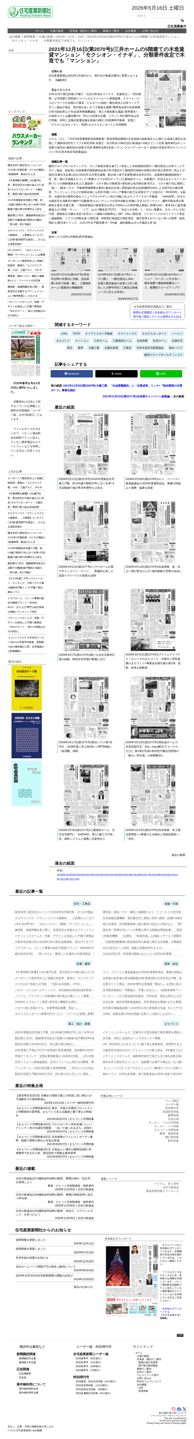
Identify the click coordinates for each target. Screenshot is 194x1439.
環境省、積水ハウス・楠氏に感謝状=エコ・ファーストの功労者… (143, 912)
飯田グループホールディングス (163, 354)
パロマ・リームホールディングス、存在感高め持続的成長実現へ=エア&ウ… (61, 990)
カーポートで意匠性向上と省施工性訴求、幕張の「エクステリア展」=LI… (60, 978)
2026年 (61, 874)
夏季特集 (173, 1115)
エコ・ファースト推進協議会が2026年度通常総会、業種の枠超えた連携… (148, 972)
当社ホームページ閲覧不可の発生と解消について (46, 1266)
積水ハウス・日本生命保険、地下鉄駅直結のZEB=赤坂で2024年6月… (145, 1073)
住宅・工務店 (82, 903)
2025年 (70, 874)
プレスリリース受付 (148, 1375)
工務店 (127, 347)
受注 (70, 347)
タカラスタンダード (154, 333)
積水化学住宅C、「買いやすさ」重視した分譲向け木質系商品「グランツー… (62, 953)
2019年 (128, 874)
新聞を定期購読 (142, 312)
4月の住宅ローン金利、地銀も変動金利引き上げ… (133, 947)
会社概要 (130, 30)
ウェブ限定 (172, 1100)
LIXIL (64, 333)
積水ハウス (176, 347)
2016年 (156, 874)
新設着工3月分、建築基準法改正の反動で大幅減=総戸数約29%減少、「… (60, 1038)
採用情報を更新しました (31, 1239)
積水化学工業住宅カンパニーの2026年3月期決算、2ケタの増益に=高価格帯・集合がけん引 (26, 169)
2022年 (99, 874)
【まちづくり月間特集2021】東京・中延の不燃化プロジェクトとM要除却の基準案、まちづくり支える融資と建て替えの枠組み (54, 1112)
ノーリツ (177, 333)
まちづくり (63, 340)
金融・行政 (171, 903)
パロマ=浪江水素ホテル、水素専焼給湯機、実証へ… (47, 1007)
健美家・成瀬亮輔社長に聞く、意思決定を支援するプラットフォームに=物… (62, 929)
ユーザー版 (73, 1102)
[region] (26, 78)
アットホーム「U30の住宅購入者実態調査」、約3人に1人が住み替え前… (60, 1068)
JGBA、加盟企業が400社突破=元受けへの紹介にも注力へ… (139, 1013)
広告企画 (173, 1119)
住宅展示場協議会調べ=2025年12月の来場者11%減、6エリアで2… (144, 1007)
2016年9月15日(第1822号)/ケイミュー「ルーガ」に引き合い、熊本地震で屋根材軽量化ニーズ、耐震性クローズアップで (164, 268)
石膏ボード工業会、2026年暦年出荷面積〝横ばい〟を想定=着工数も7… (147, 984)
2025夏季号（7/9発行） (88, 1370)
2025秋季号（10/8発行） (89, 1366)
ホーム (39, 30)
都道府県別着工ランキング (162, 1191)
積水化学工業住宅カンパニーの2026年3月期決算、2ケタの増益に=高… (58, 912)
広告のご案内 (144, 1372)
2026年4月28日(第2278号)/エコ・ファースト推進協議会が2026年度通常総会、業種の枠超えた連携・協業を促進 (153, 483)
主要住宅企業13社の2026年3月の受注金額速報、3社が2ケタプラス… (57, 941)
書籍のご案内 (111, 30)
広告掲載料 (25, 1373)
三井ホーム (100, 340)
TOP (180, 1335)
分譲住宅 (177, 340)
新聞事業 (29, 36)
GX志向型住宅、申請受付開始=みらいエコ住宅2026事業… (138, 953)
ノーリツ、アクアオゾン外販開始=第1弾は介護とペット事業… (53, 996)
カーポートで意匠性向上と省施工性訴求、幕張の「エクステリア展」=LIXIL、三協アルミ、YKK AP (26, 265)
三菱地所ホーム (122, 340)
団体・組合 (171, 963)
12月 (72, 36)
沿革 (140, 1387)
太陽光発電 (111, 347)
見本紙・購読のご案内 (83, 30)
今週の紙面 (56, 30)
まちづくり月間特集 (81, 1119)
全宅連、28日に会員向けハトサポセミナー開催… (133, 1038)
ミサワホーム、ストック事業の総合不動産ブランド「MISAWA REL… (57, 947)
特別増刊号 (87, 1102)
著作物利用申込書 (28, 1392)
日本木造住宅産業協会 (150, 347)
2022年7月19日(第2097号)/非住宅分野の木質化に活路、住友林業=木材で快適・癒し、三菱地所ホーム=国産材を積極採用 (71, 268)
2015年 (166, 874)
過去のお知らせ (83, 1286)
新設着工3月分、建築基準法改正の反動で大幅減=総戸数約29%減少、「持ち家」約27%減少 (26, 219)
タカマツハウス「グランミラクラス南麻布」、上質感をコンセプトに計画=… (62, 918)
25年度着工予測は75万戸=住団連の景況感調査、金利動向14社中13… (57, 1050)
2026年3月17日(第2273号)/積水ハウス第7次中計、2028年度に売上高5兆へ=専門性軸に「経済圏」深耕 (85, 747)
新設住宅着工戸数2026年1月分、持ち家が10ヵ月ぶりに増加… (53, 1073)
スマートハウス (127, 333)
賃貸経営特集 (170, 1111)
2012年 (74, 879)
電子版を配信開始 (148, 1365)
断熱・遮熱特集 (169, 1133)
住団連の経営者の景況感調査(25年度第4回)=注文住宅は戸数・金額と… (146, 978)
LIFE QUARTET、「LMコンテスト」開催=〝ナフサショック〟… (54, 923)
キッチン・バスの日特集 (164, 1122)
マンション (82, 340)
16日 (81, 36)
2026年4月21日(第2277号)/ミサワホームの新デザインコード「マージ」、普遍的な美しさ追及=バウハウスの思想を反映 (86, 571)
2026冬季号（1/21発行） (89, 1362)
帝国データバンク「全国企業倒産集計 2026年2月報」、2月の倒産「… (58, 1056)
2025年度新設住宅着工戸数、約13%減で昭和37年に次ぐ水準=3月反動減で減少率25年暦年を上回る (26, 204)
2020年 (118, 874)
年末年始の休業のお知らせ (32, 1257)
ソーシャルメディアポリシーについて (168, 1415)
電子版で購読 (141, 316)
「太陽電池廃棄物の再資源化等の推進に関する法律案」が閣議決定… (145, 941)
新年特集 (173, 1140)
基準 (80, 347)
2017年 (147, 874)
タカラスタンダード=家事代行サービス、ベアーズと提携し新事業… (56, 1013)
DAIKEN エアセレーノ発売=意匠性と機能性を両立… (47, 1001)
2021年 (60, 36)
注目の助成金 (86, 1189)
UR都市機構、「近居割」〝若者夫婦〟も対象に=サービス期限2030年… (147, 935)
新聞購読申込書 (27, 1358)
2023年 (90, 874)
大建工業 (93, 347)
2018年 (137, 874)
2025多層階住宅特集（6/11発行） (94, 1393)
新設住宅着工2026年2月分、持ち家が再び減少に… (46, 1044)
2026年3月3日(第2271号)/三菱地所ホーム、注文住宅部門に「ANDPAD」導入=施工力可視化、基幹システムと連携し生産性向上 (87, 834)
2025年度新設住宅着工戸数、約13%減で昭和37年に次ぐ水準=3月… (56, 1032)
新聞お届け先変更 (148, 1362)
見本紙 (22, 1377)
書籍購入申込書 (27, 1362)
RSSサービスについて (149, 1381)
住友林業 (142, 340)
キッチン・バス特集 (166, 1126)
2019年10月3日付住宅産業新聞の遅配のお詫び (44, 1275)
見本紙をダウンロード (168, 312)
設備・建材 (83, 963)
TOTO (76, 333)
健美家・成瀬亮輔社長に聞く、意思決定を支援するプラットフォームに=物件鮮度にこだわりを (26, 291)
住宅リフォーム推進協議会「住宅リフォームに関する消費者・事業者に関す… (62, 1061)
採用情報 (143, 1391)
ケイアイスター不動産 (99, 333)
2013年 (64, 879)
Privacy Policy (153, 1423)
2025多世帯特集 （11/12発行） (93, 1385)
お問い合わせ (150, 30)
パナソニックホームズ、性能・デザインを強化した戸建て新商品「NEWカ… (62, 935)
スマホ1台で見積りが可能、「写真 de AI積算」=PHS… (48, 984)
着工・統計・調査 (79, 1023)
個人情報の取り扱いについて (172, 1413)
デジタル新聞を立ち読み (167, 316)
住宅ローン (160, 340)
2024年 (80, 874)
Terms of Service (172, 1423)
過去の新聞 (178, 855)
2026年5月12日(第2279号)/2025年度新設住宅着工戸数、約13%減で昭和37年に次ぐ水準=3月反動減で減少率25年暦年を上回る (86, 483)
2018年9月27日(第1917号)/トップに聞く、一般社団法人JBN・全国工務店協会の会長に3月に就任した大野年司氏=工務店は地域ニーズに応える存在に (117, 271)
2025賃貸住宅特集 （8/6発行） (92, 1389)
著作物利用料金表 (28, 1388)
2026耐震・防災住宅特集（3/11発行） (96, 1381)
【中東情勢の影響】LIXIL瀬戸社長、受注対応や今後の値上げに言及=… (58, 972)
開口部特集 (172, 1137)
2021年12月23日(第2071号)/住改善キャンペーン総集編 (136, 396)
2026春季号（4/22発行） (89, 1358)
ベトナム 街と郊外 (166, 1183)
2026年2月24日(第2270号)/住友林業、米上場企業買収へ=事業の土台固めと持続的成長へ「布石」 (153, 834)
